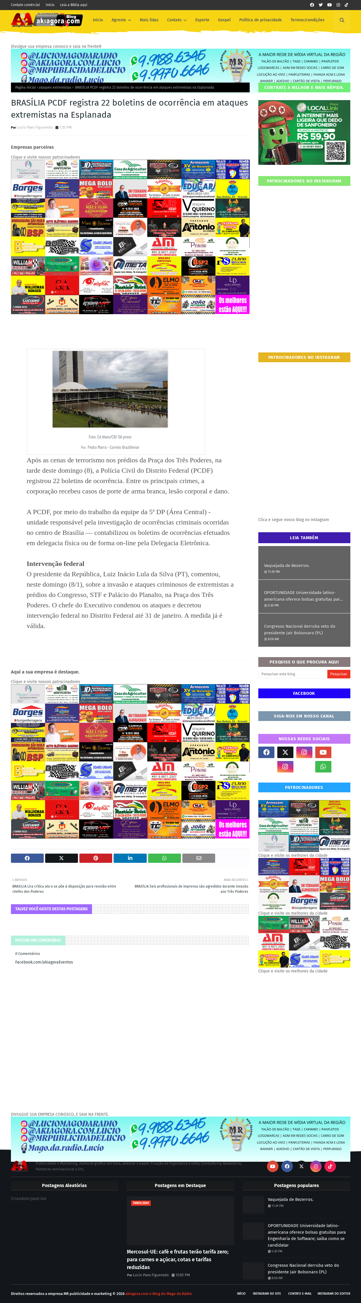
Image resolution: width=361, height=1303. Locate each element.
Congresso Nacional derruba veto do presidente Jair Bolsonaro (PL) (299, 630)
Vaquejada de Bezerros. (287, 565)
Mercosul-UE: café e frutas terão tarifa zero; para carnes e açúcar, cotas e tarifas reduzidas (177, 1259)
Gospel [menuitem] (224, 20)
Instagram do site (267, 1294)
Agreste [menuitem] (119, 20)
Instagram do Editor (334, 1294)
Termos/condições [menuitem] (307, 20)
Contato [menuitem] (174, 20)
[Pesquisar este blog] (292, 674)
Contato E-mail (300, 1294)
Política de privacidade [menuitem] (260, 20)
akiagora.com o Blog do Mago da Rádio (158, 1293)
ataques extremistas (55, 87)
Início (50, 5)
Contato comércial (25, 5)
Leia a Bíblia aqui (73, 5)
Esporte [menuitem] (202, 20)
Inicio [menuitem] (98, 20)
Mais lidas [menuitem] (149, 20)
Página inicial (25, 87)
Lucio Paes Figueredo (35, 127)
